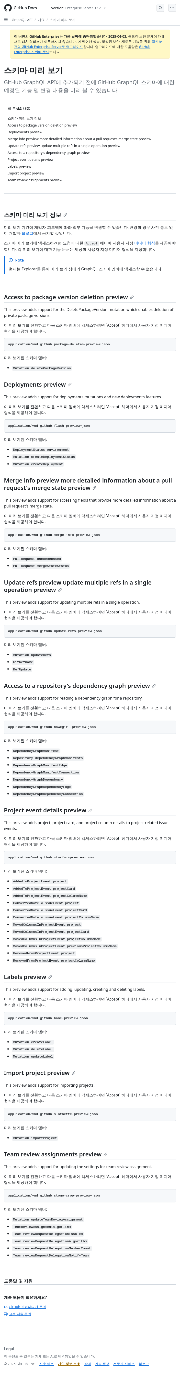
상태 (87, 1363)
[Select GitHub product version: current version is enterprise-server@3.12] (78, 8)
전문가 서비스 (124, 1363)
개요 (41, 19)
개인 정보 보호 (69, 1363)
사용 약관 (46, 1363)
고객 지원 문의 (17, 1314)
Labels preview (28, 977)
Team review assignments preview (55, 1154)
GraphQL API (22, 19)
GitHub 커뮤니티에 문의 (25, 1306)
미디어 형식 (144, 243)
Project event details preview (48, 810)
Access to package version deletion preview (69, 297)
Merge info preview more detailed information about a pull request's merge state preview (88, 484)
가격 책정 (102, 1363)
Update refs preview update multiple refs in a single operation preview (78, 586)
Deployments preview (38, 384)
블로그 (27, 233)
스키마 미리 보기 (62, 19)
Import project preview (40, 1073)
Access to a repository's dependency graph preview (80, 685)
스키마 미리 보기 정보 (35, 215)
